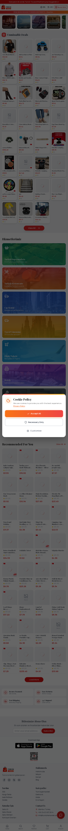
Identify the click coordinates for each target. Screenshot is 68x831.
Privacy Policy (19, 406)
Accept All (34, 413)
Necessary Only (34, 422)
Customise (34, 430)
